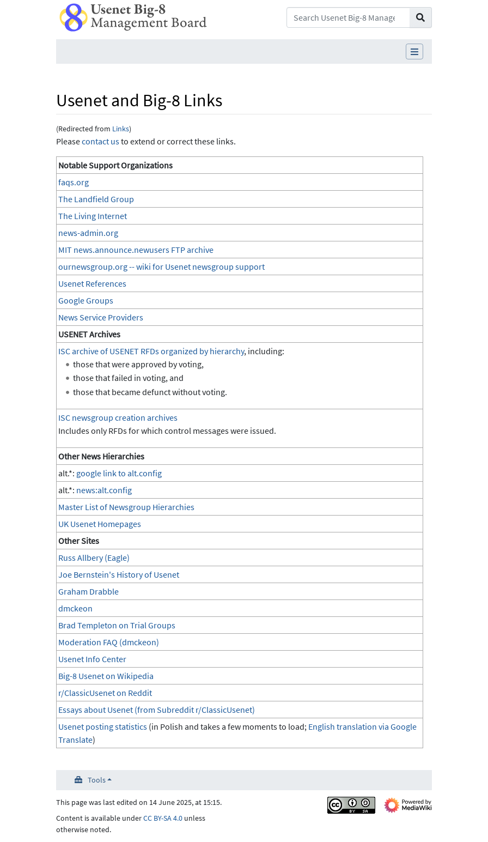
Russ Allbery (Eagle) (94, 557)
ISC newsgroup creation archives (118, 417)
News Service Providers (100, 317)
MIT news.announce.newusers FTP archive (135, 249)
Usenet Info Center (92, 658)
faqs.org (73, 182)
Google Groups (85, 300)
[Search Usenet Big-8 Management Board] (348, 17)
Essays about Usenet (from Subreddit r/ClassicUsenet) (156, 709)
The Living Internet (92, 215)
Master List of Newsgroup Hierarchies (126, 506)
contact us (100, 141)
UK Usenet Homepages (99, 523)
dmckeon (75, 608)
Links (120, 129)
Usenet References (92, 283)
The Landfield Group (96, 198)
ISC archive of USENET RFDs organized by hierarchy (151, 351)
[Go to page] (421, 17)
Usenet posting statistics (102, 726)
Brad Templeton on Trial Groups (116, 625)
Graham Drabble (88, 591)
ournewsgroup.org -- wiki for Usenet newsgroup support (161, 266)
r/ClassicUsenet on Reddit (105, 692)
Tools (97, 780)
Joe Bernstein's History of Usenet (118, 574)
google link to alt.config (119, 473)
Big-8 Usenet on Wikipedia (106, 675)
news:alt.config (104, 489)
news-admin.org (88, 232)
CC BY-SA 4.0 (162, 818)
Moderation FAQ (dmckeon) (108, 642)
